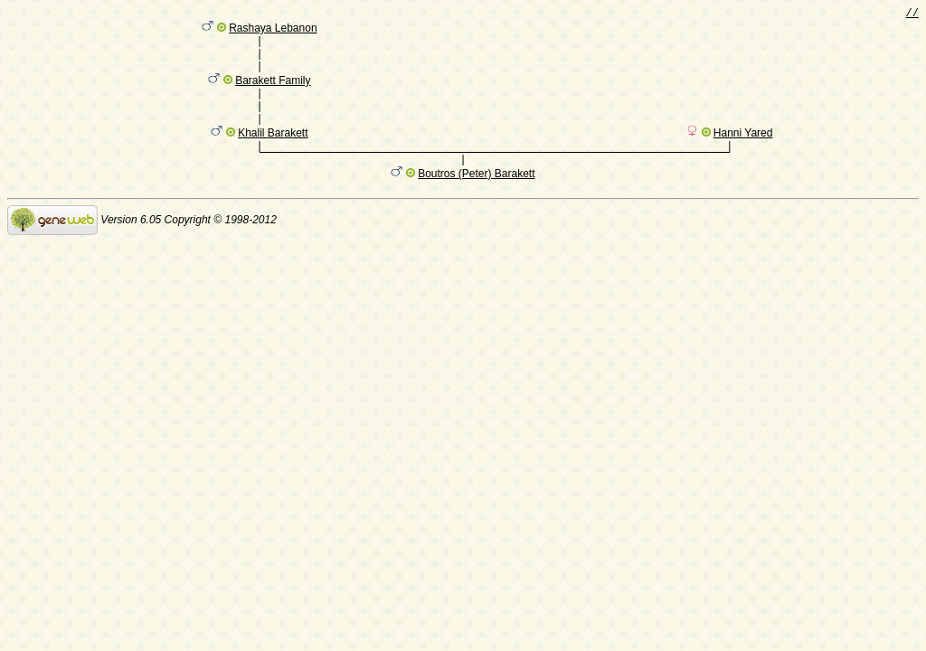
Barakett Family (272, 93)
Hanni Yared (743, 154)
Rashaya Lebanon (273, 31)
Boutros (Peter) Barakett (476, 198)
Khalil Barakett (272, 154)
